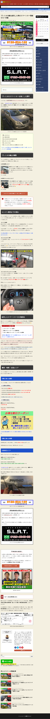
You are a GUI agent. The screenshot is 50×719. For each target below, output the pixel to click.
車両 (23, 11)
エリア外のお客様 (40, 87)
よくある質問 (39, 62)
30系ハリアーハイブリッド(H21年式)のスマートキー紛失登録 (22, 705)
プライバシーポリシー (41, 90)
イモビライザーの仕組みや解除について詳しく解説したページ (14, 193)
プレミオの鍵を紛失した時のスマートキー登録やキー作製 (37, 11)
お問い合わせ (39, 64)
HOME (3, 11)
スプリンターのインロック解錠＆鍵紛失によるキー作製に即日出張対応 (22, 698)
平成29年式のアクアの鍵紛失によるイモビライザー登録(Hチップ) (22, 683)
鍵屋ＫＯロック (28, 716)
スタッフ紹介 (39, 59)
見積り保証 (39, 67)
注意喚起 (38, 73)
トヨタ (26, 11)
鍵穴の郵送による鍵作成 (41, 70)
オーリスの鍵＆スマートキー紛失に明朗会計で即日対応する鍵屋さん (22, 676)
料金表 (38, 56)
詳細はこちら (23, 650)
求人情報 (38, 84)
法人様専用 (39, 81)
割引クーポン (39, 76)
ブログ (38, 50)
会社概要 (38, 53)
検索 (1, 655)
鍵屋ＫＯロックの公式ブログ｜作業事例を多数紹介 (13, 11)
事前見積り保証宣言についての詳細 (10, 565)
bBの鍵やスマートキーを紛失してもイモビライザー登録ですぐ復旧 (22, 690)
